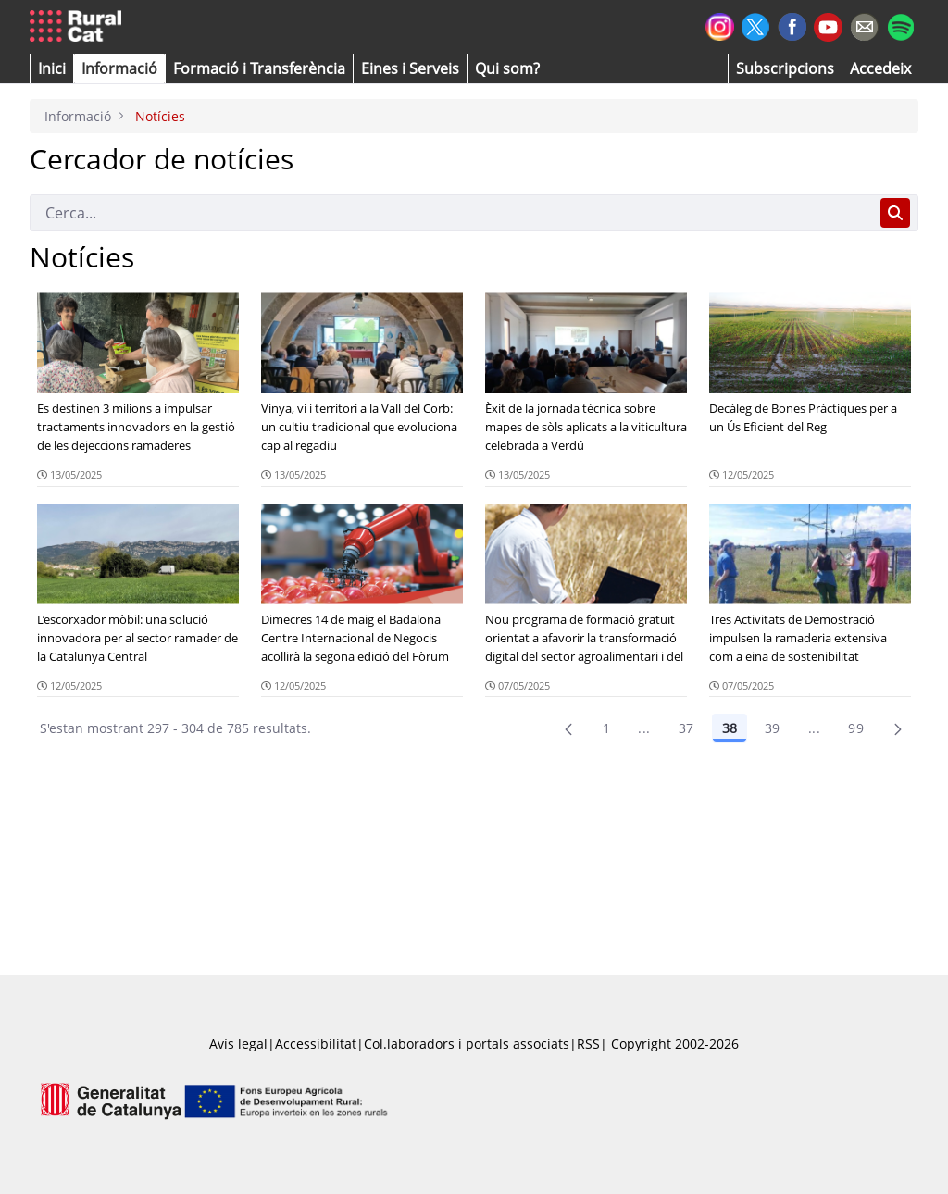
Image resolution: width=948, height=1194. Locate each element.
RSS (588, 1043)
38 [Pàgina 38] (729, 728)
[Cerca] (451, 212)
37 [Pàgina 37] (686, 728)
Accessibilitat (315, 1043)
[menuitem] (259, 68)
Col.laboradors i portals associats (466, 1043)
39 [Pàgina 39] (772, 728)
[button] (52, 68)
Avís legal (238, 1043)
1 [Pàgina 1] (606, 728)
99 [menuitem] (856, 728)
